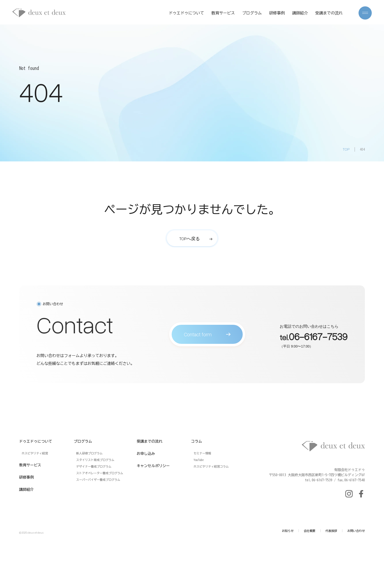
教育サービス (223, 13)
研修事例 (277, 13)
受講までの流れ (329, 13)
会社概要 (309, 530)
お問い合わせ (356, 530)
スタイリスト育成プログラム (95, 459)
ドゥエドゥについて (186, 13)
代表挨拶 (331, 530)
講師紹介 (300, 13)
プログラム (252, 13)
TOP (346, 149)
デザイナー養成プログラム (93, 466)
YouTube (198, 459)
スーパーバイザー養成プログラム (98, 479)
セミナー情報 (202, 453)
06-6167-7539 (318, 339)
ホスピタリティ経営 (35, 453)
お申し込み (146, 453)
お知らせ (288, 530)
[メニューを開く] (365, 13)
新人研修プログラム (89, 453)
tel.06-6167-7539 (318, 480)
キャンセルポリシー (153, 466)
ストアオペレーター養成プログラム (99, 473)
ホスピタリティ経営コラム (211, 466)
